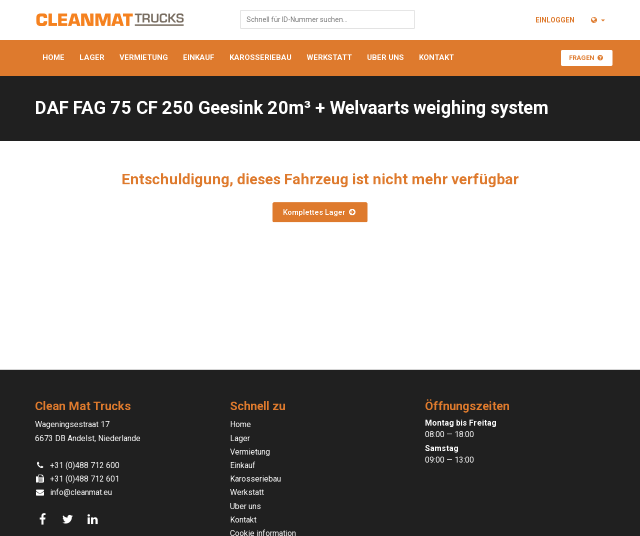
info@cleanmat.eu (81, 492)
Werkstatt (329, 57)
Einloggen (555, 20)
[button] (597, 20)
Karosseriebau (261, 57)
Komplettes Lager (320, 212)
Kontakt (436, 57)
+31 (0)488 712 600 (85, 465)
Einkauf (198, 57)
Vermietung (144, 57)
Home (53, 57)
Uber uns (385, 57)
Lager (92, 57)
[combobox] (327, 19)
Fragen (586, 57)
